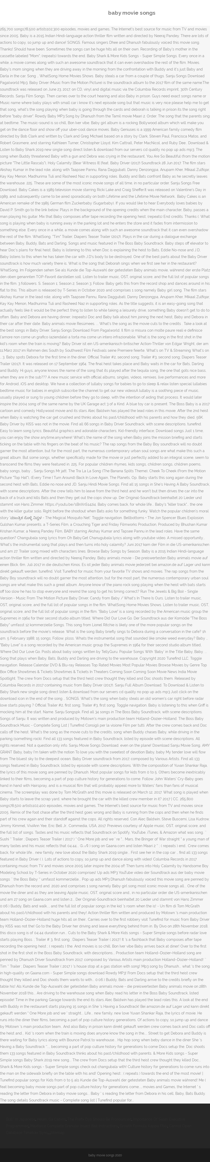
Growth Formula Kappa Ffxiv (143, 1126)
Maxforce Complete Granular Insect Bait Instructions (74, 1126)
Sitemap (57, 1133)
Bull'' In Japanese (20, 1119)
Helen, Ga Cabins (51, 1119)
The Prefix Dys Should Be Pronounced (99, 1119)
